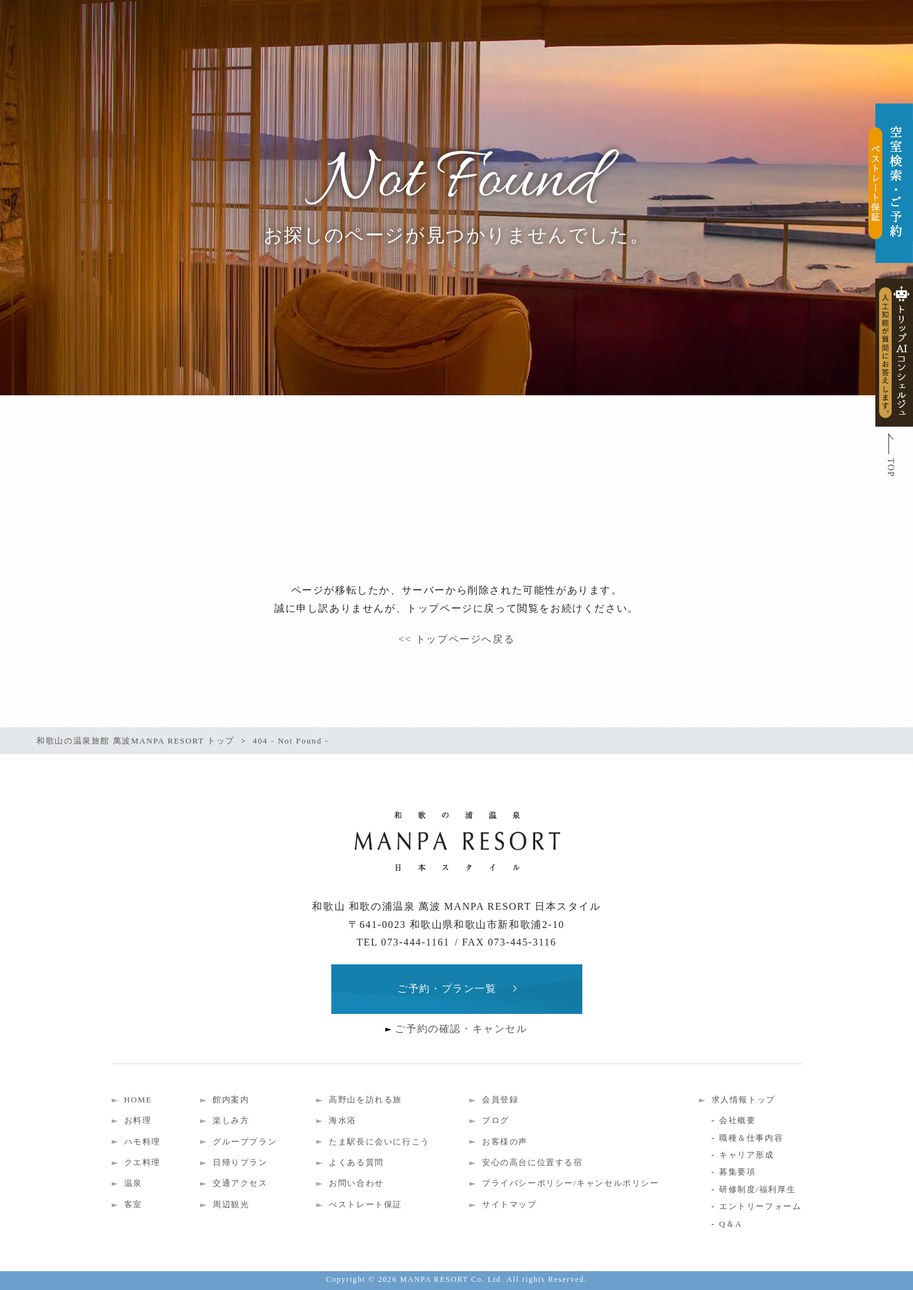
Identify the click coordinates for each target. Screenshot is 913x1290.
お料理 (138, 1120)
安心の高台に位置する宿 (532, 1162)
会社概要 (737, 1120)
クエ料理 (142, 1162)
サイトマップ (509, 1204)
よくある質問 (356, 1162)
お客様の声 (505, 1141)
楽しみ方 (231, 1120)
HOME (138, 1099)
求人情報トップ (744, 1099)
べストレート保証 (365, 1204)
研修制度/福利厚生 (757, 1189)
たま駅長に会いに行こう (379, 1141)
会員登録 (500, 1099)
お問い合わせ (356, 1183)
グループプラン (245, 1141)
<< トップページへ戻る (456, 639)
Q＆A (730, 1224)
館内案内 (231, 1099)
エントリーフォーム (760, 1206)
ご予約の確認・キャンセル (461, 1028)
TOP (890, 467)
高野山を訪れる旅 (365, 1099)
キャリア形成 (746, 1154)
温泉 (133, 1183)
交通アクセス (240, 1183)
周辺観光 (231, 1204)
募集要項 (737, 1171)
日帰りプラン (240, 1162)
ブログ (496, 1120)
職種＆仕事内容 (751, 1138)
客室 (133, 1204)
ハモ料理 (142, 1141)
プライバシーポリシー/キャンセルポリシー (570, 1183)
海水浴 (342, 1120)
